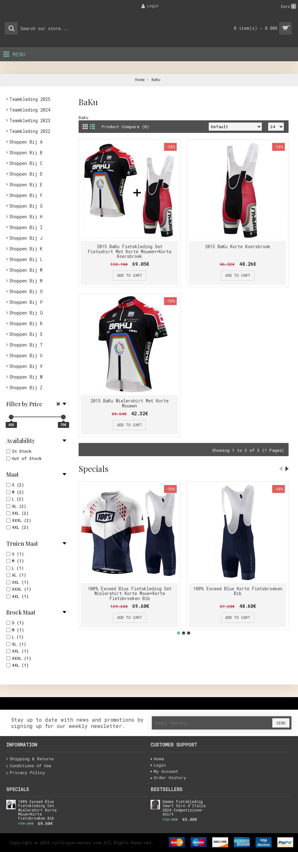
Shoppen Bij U (25, 355)
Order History (168, 777)
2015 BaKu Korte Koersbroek (237, 246)
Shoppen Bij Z (25, 387)
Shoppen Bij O (26, 291)
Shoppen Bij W (25, 377)
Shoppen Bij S (25, 334)
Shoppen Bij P (26, 302)
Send (280, 722)
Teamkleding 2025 (29, 99)
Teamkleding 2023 (29, 120)
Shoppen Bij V (25, 366)
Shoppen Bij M (25, 270)
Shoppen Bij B (25, 153)
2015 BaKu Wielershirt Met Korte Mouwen (129, 403)
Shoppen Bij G (26, 206)
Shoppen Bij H (25, 217)
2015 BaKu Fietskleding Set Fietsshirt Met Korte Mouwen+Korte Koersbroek (129, 251)
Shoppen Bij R (25, 323)
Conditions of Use (28, 766)
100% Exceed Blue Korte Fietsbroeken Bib (237, 591)
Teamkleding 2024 (29, 110)
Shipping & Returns (30, 759)
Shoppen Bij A (25, 142)
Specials (93, 468)
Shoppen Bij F (26, 195)
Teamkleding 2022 (29, 131)
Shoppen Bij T (26, 345)
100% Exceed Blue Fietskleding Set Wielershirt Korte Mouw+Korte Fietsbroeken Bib (130, 593)
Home (157, 759)
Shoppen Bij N (25, 281)
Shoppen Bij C (25, 163)
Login (158, 765)
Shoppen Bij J (25, 238)
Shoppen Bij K (25, 249)
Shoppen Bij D (25, 174)
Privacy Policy (25, 773)
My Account (164, 771)
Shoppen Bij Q (26, 313)
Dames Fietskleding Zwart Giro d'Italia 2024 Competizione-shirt (184, 808)
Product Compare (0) (125, 126)
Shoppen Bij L (26, 259)
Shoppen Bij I (25, 227)
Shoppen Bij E (25, 185)
